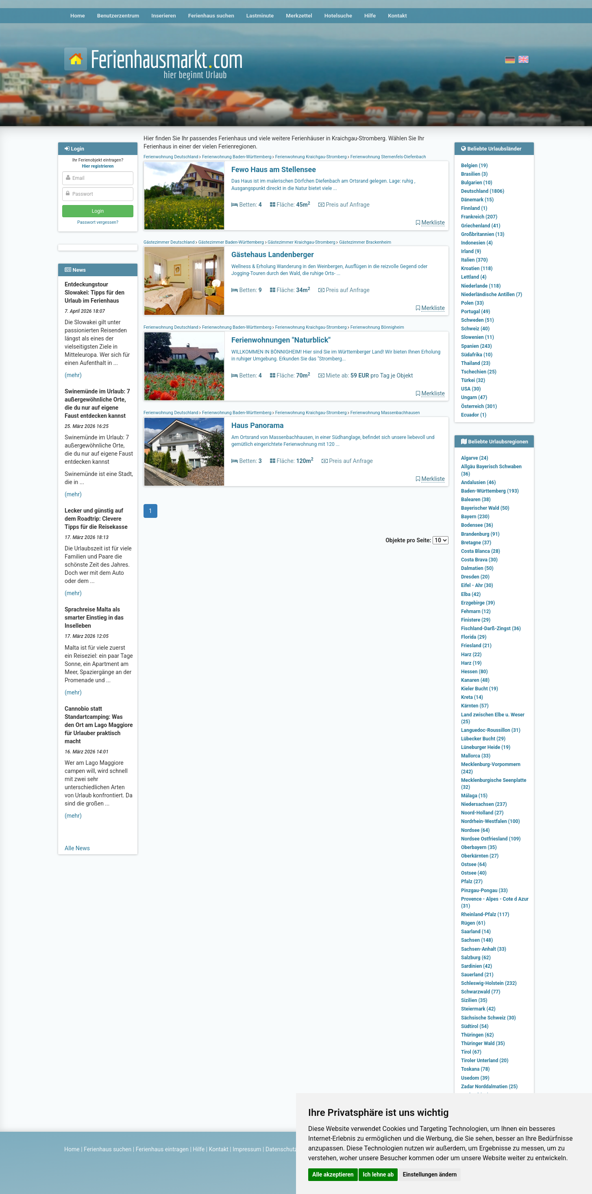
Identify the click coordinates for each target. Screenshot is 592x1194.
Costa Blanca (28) (480, 551)
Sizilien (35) (474, 1000)
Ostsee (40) (474, 873)
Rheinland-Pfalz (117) (485, 914)
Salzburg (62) (476, 957)
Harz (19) (471, 663)
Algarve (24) (474, 458)
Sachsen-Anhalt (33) (483, 949)
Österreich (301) (479, 406)
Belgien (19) (474, 165)
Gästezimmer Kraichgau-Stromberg (302, 242)
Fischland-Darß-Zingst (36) (491, 628)
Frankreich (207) (479, 217)
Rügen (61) (473, 923)
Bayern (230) (475, 517)
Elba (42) (471, 594)
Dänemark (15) (477, 200)
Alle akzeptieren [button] (333, 1174)
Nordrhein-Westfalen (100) (490, 821)
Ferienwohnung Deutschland (171, 156)
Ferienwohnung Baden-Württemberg (236, 156)
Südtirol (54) (474, 1026)
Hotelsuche (338, 16)
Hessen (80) (474, 671)
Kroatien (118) (477, 268)
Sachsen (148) (477, 940)
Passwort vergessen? (97, 222)
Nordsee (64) (475, 830)
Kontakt (397, 16)
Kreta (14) (472, 697)
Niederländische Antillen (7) (491, 294)
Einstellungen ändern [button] (430, 1174)
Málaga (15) (474, 796)
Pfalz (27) (472, 881)
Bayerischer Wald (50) (485, 508)
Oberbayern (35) (479, 847)
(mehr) (73, 375)
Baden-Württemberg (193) (490, 491)
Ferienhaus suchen (211, 16)
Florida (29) (473, 637)
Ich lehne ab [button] (378, 1174)
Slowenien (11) (477, 337)
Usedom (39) (475, 1078)
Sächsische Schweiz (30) (488, 1018)
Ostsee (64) (474, 864)
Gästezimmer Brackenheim (364, 242)
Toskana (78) (475, 1069)
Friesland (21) (476, 645)
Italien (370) (474, 260)
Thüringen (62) (477, 1035)
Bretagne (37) (476, 543)
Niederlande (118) (481, 286)
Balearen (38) (476, 499)
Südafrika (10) (476, 355)
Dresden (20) (475, 577)
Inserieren (163, 16)
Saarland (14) (476, 931)
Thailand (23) (475, 363)
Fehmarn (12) (476, 611)
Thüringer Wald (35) (483, 1043)
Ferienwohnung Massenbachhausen (384, 412)
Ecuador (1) (473, 415)
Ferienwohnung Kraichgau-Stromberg (311, 156)
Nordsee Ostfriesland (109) (491, 839)
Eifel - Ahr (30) (477, 585)
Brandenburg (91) (480, 534)
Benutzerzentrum (118, 16)
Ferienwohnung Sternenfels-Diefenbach (387, 156)
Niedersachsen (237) (484, 804)
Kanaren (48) (475, 680)
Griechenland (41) (481, 226)
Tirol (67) (471, 1052)
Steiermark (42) (478, 1009)
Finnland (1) (474, 208)
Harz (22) (471, 654)
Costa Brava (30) (479, 560)
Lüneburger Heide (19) (485, 747)
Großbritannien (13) (483, 234)
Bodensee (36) (477, 525)
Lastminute (260, 16)
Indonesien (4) (477, 243)
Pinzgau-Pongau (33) (484, 890)
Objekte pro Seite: (416, 540)
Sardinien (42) (476, 966)
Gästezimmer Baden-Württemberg (231, 242)
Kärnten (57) (475, 706)
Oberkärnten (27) (479, 856)
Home (77, 16)
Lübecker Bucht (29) (483, 739)
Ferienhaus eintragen (162, 1149)
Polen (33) (472, 303)
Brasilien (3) (474, 174)
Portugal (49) (475, 311)
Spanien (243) (476, 346)
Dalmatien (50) (477, 568)
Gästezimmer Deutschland (170, 242)
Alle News (77, 848)
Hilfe (370, 16)
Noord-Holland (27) (482, 813)
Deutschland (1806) (482, 191)
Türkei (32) (473, 380)
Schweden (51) (477, 320)
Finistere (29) (475, 620)
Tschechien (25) (478, 372)
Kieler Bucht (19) (479, 689)
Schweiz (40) (475, 329)
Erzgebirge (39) (478, 603)
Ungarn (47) (474, 397)
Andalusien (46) (478, 482)
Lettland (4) (473, 277)
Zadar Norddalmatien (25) (489, 1086)
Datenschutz (281, 1149)
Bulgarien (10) (476, 183)
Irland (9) (471, 251)
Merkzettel (299, 16)
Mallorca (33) (475, 756)
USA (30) (471, 389)
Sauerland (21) (477, 975)
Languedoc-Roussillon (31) (490, 730)
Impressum (247, 1149)
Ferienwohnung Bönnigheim (376, 327)
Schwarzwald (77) (480, 992)
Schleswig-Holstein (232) (489, 983)
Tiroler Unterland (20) (484, 1060)
